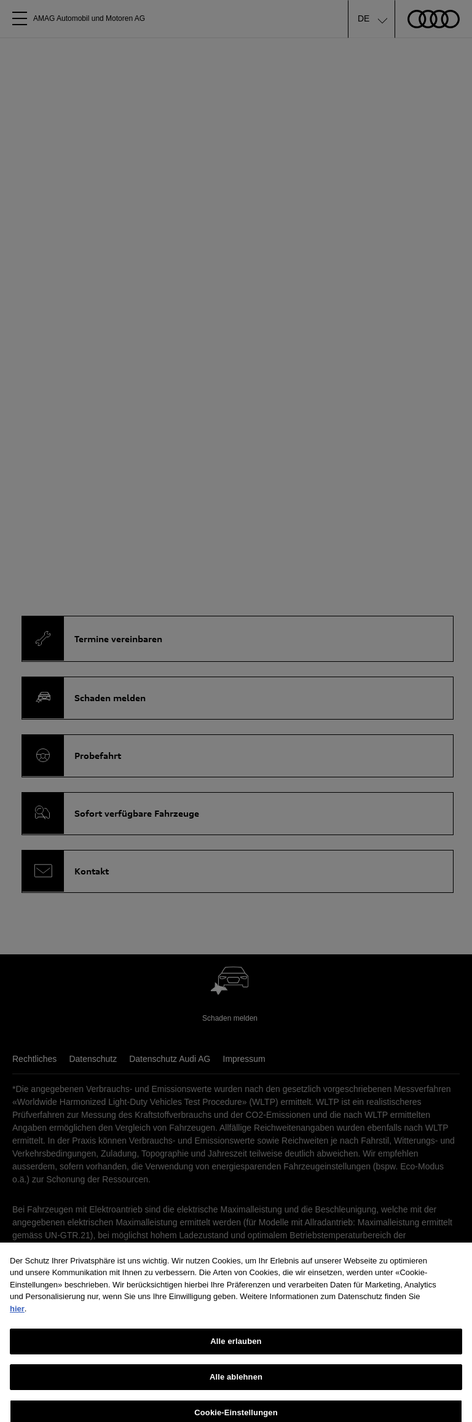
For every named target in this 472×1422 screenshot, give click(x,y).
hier (17, 1321)
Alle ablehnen (236, 1389)
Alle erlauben (235, 1354)
